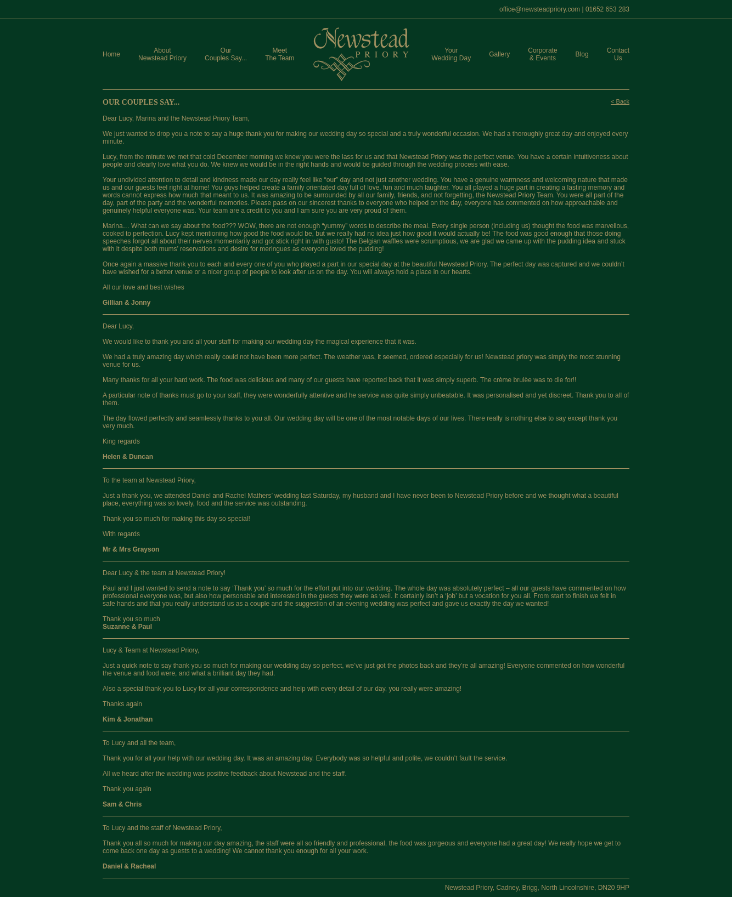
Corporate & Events (542, 54)
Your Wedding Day (451, 54)
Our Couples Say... (226, 54)
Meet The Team (279, 54)
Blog (582, 54)
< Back (620, 101)
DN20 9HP (613, 888)
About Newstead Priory (162, 54)
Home (111, 54)
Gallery (499, 54)
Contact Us (618, 54)
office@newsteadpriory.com (539, 9)
